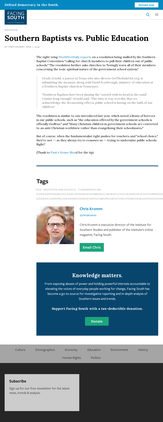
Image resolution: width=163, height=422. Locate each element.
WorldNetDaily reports (75, 57)
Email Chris (92, 247)
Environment (119, 349)
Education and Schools (59, 189)
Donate (97, 321)
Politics (96, 357)
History (143, 349)
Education (11, 29)
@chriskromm (88, 215)
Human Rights (71, 357)
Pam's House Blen (63, 152)
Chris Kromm (16, 46)
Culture (20, 349)
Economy (71, 349)
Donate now (146, 5)
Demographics (45, 349)
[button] (157, 14)
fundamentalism (89, 189)
